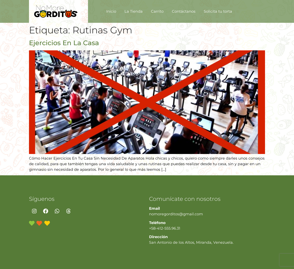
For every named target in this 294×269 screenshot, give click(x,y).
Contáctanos (183, 11)
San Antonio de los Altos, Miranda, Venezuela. (191, 242)
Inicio (111, 11)
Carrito (157, 11)
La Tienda (133, 11)
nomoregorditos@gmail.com (176, 214)
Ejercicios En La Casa (64, 43)
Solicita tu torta (218, 11)
